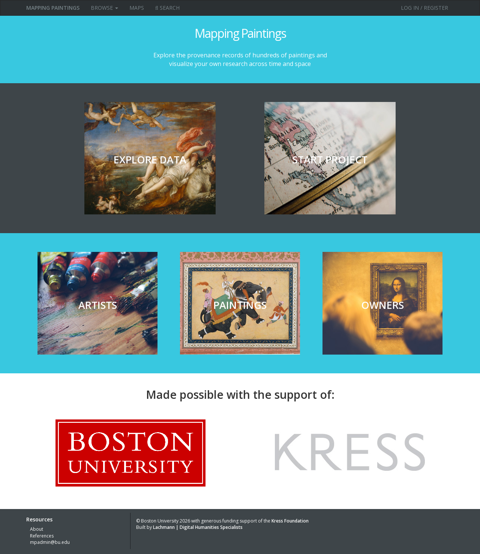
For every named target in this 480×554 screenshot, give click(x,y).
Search (167, 7)
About (36, 529)
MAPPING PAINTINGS (53, 7)
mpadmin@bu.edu (50, 542)
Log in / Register (424, 7)
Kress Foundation (290, 521)
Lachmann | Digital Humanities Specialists (198, 527)
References (42, 536)
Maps (136, 7)
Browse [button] (104, 7)
